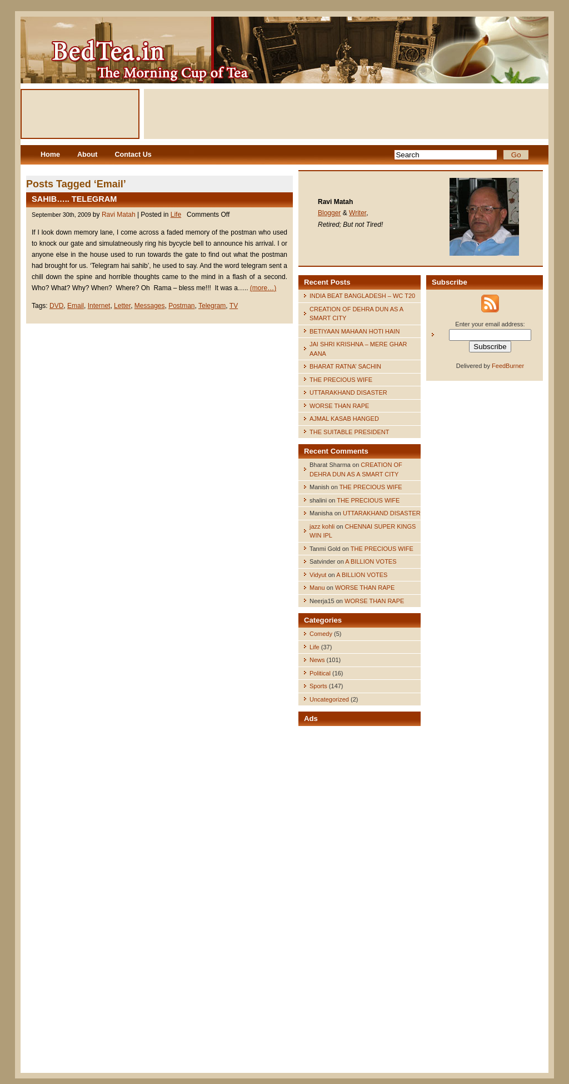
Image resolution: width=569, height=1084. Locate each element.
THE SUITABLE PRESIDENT (349, 432)
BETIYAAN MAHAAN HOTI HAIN (355, 331)
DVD (56, 306)
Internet (99, 306)
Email (75, 306)
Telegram (212, 306)
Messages (149, 306)
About (87, 154)
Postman (181, 306)
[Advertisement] (346, 114)
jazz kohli (322, 526)
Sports (318, 686)
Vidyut (318, 574)
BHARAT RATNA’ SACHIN (345, 366)
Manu (317, 587)
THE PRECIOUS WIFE (341, 379)
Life (176, 214)
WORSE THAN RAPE (339, 405)
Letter (122, 306)
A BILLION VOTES (370, 561)
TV (233, 306)
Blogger (329, 213)
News (317, 660)
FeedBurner (508, 365)
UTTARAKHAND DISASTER (348, 392)
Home (50, 154)
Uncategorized (329, 699)
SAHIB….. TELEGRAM (74, 199)
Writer (357, 213)
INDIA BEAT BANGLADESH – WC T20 (362, 295)
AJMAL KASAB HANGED (344, 418)
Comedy (321, 633)
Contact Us (132, 154)
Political (320, 673)
